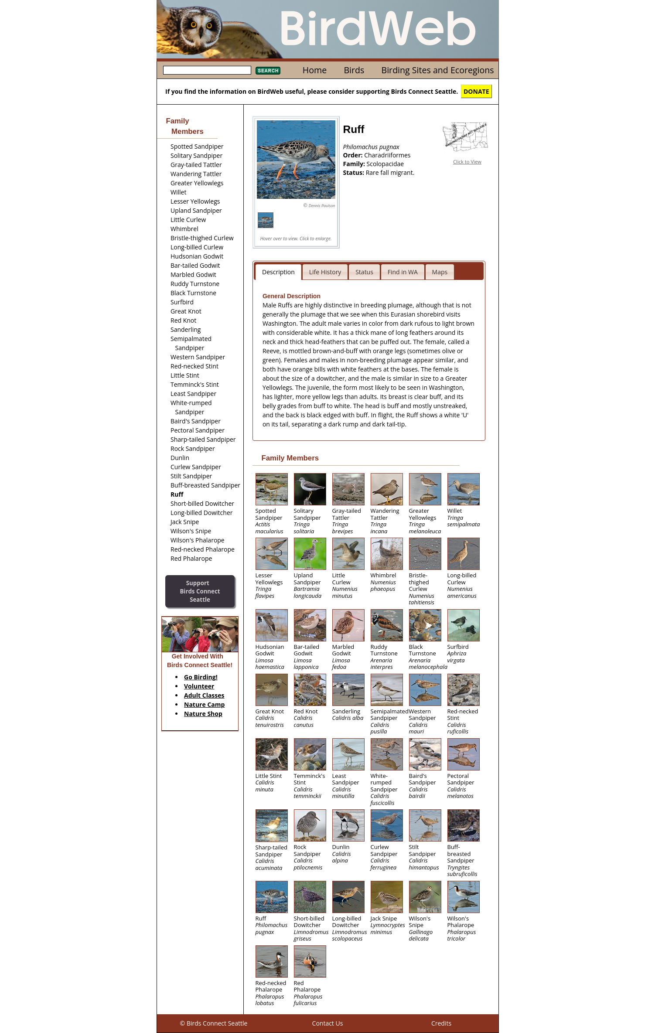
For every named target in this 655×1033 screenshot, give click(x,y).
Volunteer (199, 686)
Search (268, 71)
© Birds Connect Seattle (214, 1023)
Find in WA (403, 272)
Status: (354, 172)
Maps (440, 272)
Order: (354, 155)
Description (278, 272)
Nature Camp (204, 704)
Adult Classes (204, 695)
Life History (325, 272)
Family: (355, 164)
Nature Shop (203, 713)
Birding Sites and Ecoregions (438, 70)
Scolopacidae (385, 164)
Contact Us (327, 1023)
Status (364, 272)
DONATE (476, 91)
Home (315, 70)
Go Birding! (201, 677)
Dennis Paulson (322, 205)
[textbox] (207, 70)
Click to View (467, 161)
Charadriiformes (387, 155)
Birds (354, 70)
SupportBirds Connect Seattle (200, 591)
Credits (441, 1023)
